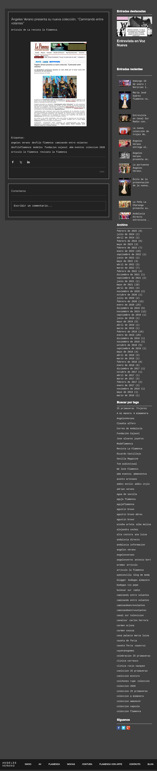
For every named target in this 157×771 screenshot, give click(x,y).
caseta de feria (127, 640)
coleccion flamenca (129, 711)
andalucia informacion (131, 545)
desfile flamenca (42, 142)
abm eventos (76, 147)
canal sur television (130, 615)
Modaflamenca (125, 443)
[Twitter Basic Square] (123, 728)
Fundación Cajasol (128, 433)
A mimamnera (140, 413)
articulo (132, 565)
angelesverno (125, 560)
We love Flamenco (127, 469)
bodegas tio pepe (127, 585)
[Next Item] (146, 26)
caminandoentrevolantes (131, 610)
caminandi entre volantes (133, 595)
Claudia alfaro (126, 423)
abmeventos (140, 474)
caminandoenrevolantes (131, 605)
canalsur (122, 620)
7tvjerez (141, 408)
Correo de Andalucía (129, 428)
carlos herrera (138, 620)
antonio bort (143, 560)
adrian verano (125, 489)
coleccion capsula (128, 706)
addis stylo (142, 484)
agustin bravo (125, 509)
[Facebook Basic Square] (119, 728)
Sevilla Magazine (127, 459)
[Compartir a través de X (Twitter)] (20, 162)
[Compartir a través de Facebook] (12, 162)
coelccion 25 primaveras (132, 671)
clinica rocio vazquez (131, 666)
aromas (121, 565)
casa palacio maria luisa (133, 635)
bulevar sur (124, 590)
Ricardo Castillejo (129, 454)
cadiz (136, 590)
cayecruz (140, 645)
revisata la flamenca (53, 152)
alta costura (125, 534)
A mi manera (124, 413)
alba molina (143, 524)
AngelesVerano (125, 418)
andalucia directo (128, 539)
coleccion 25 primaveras (132, 691)
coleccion (143, 681)
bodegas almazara (138, 580)
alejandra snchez (127, 529)
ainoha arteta (125, 524)
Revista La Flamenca (129, 448)
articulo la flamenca (24, 152)
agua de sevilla (127, 494)
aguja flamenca (126, 499)
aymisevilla (124, 575)
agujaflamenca (125, 504)
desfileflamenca (21, 147)
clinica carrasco (127, 661)
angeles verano (20, 142)
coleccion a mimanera (130, 696)
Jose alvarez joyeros (130, 438)
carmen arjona (125, 625)
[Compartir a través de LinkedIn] (28, 162)
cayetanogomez (125, 651)
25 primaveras (125, 408)
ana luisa (141, 534)
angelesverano (125, 555)
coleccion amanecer (129, 701)
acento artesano (127, 479)
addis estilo (125, 484)
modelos (38, 147)
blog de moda (141, 575)
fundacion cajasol (55, 147)
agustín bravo (125, 519)
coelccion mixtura (128, 676)
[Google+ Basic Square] (128, 728)
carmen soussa (125, 630)
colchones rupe (126, 681)
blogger (121, 580)
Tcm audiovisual (127, 464)
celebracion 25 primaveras (133, 656)
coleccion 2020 (95, 147)
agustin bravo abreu (129, 514)
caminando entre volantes (71, 142)
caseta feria (125, 645)
